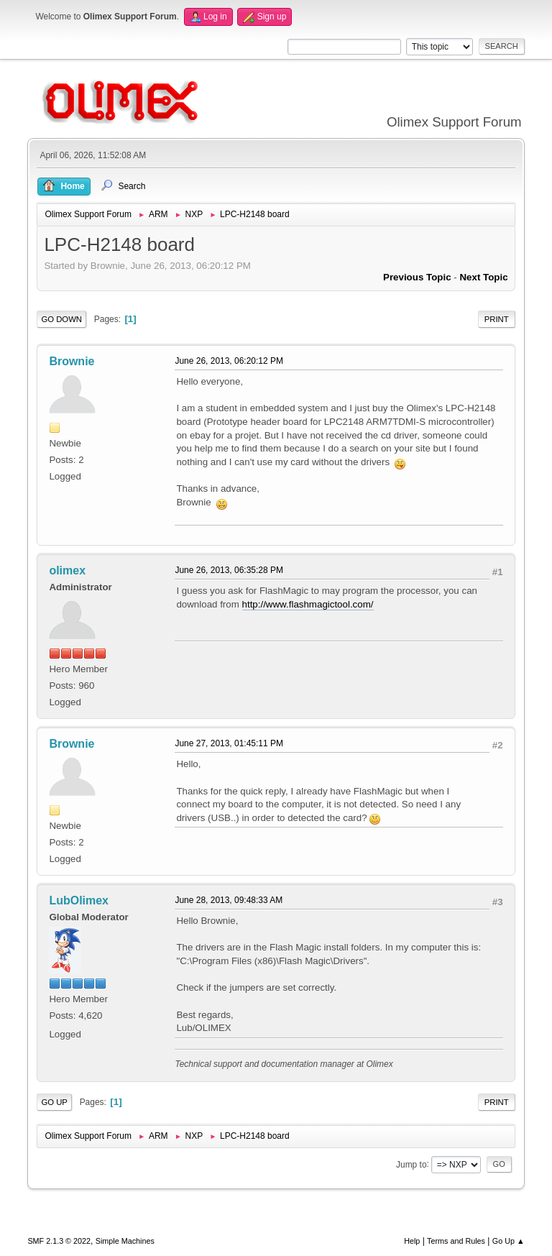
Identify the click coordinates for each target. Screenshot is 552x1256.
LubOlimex (79, 900)
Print (496, 319)
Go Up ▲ (508, 1241)
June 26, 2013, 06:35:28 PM (229, 570)
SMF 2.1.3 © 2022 (59, 1241)
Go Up (54, 1102)
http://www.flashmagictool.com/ (308, 604)
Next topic (483, 277)
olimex (67, 570)
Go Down (61, 319)
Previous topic (417, 277)
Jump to (411, 1164)
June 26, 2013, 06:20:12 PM (229, 361)
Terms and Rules (456, 1241)
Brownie (71, 361)
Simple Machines (125, 1241)
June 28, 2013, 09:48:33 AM (228, 900)
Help (412, 1241)
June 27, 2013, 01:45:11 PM (229, 743)
